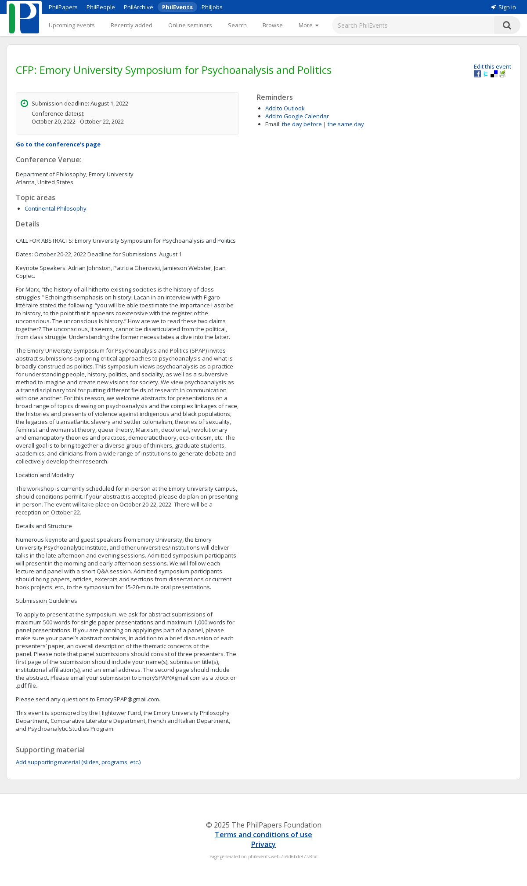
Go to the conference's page (58, 144)
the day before (302, 124)
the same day (346, 124)
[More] (308, 25)
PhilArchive (138, 7)
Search (237, 25)
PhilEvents (177, 7)
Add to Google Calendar (297, 116)
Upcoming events (72, 25)
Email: (273, 124)
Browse (273, 25)
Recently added (131, 25)
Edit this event (492, 66)
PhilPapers (63, 7)
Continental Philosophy (56, 208)
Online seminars (190, 25)
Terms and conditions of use (263, 834)
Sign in (503, 7)
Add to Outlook (285, 108)
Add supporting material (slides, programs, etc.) (78, 762)
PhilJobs (212, 7)
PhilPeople (101, 7)
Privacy (263, 844)
